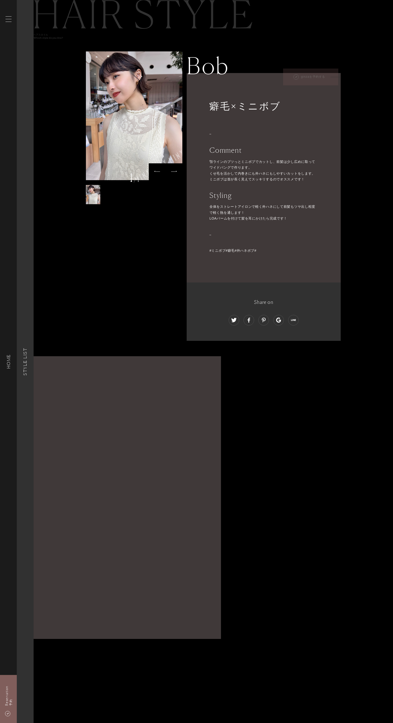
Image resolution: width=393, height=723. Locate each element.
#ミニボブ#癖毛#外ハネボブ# (232, 250)
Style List (25, 361)
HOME (8, 361)
